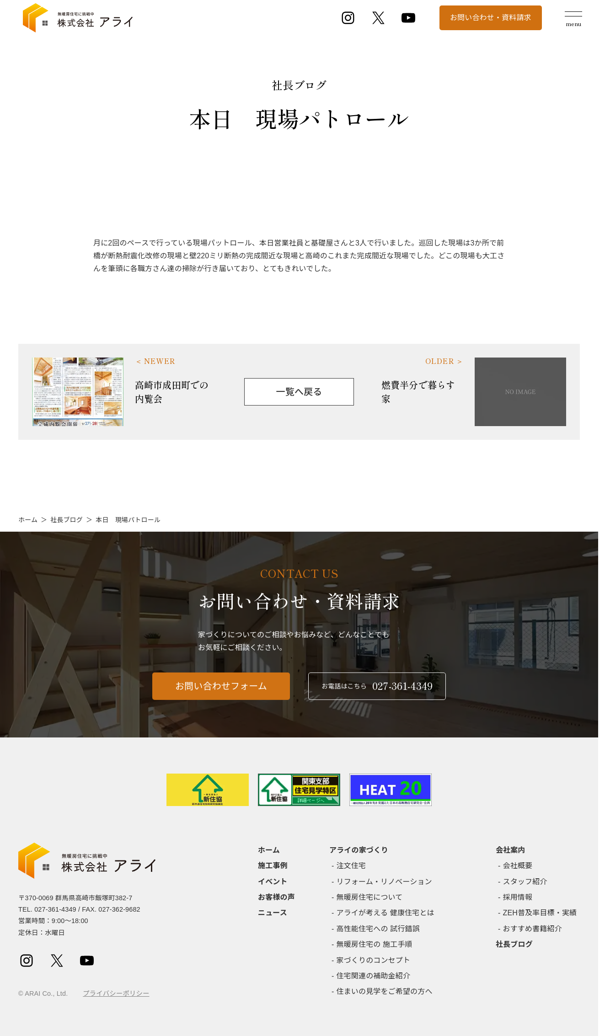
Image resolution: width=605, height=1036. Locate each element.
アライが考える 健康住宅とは (385, 913)
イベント (273, 882)
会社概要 (518, 866)
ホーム (27, 519)
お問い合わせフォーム (221, 692)
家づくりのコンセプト (374, 960)
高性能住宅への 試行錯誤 (378, 929)
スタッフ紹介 (525, 882)
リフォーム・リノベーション (384, 882)
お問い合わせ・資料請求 (490, 17)
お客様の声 (276, 897)
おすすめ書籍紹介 (532, 929)
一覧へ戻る (299, 392)
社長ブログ (66, 519)
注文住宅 (351, 866)
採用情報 (518, 897)
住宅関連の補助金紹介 (374, 976)
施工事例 (273, 866)
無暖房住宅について (370, 897)
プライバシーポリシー (116, 993)
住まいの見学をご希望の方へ (385, 991)
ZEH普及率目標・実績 (540, 913)
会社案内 (510, 850)
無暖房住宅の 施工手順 (374, 944)
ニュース (272, 913)
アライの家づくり (358, 850)
